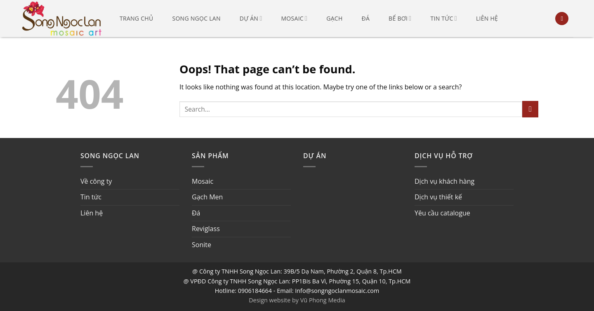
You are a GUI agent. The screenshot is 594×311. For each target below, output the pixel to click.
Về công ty (96, 181)
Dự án (251, 18)
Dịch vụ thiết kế (438, 196)
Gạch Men (207, 196)
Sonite (201, 244)
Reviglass (206, 228)
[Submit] (530, 109)
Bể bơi (400, 18)
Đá (366, 18)
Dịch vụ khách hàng (444, 181)
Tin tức (443, 18)
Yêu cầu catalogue (442, 212)
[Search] (561, 19)
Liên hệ (487, 18)
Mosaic (294, 18)
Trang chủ (136, 18)
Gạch (334, 18)
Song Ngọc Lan (196, 18)
